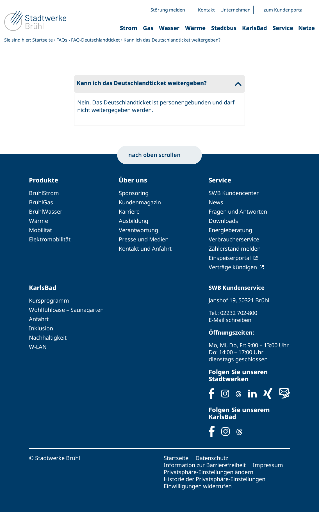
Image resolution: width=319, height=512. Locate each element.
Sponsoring (134, 193)
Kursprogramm (49, 300)
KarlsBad (42, 287)
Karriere (129, 211)
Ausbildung (133, 221)
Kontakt (206, 10)
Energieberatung (230, 230)
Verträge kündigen (233, 267)
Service (220, 180)
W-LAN (38, 347)
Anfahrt (39, 319)
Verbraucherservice (234, 239)
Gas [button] (148, 28)
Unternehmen (235, 10)
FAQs (61, 40)
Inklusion (41, 328)
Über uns (133, 180)
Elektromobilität (49, 239)
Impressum (268, 465)
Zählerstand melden (235, 248)
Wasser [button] (169, 28)
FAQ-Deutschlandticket (95, 40)
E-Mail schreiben (230, 320)
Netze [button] (306, 28)
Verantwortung (138, 230)
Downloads (223, 221)
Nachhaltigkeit (48, 337)
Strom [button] (128, 28)
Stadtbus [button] (223, 28)
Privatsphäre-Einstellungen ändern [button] (208, 472)
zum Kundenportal (284, 10)
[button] (310, 10)
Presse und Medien (143, 239)
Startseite (42, 40)
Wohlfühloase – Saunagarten (66, 310)
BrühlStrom (44, 193)
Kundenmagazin (140, 202)
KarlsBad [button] (254, 28)
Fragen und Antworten (238, 211)
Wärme (38, 221)
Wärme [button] (195, 28)
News (216, 202)
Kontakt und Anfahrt (145, 248)
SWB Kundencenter (234, 193)
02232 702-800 (238, 313)
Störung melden (168, 10)
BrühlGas (41, 202)
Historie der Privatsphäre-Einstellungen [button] (214, 479)
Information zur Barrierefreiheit (205, 465)
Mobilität (40, 230)
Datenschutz (211, 458)
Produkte (43, 180)
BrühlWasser (45, 211)
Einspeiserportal (230, 258)
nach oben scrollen (159, 155)
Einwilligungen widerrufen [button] (198, 486)
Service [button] (283, 28)
